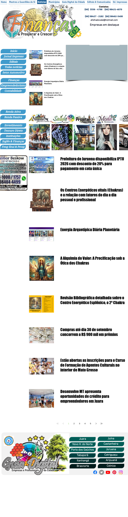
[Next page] (96, 423)
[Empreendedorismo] (13, 85)
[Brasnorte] (83, 466)
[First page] (57, 423)
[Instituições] (13, 136)
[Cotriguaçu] (111, 455)
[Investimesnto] (13, 125)
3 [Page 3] (79, 423)
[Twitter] (101, 472)
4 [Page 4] (85, 423)
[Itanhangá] (83, 461)
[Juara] (82, 439)
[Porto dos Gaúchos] (82, 450)
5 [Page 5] (90, 423)
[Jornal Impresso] (14, 56)
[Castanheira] (111, 444)
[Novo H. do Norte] (82, 444)
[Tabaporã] (82, 455)
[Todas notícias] (13, 67)
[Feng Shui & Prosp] (13, 147)
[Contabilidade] (13, 91)
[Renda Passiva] (13, 117)
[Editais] (13, 62)
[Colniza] (111, 466)
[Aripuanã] (111, 460)
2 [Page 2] (74, 423)
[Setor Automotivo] (13, 72)
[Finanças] (14, 80)
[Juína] (111, 439)
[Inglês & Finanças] (13, 141)
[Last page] (101, 423)
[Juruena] (111, 449)
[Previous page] (63, 423)
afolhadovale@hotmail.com (104, 20)
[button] (54, 2)
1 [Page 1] (68, 423)
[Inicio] (14, 51)
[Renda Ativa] (13, 112)
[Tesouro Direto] (13, 131)
